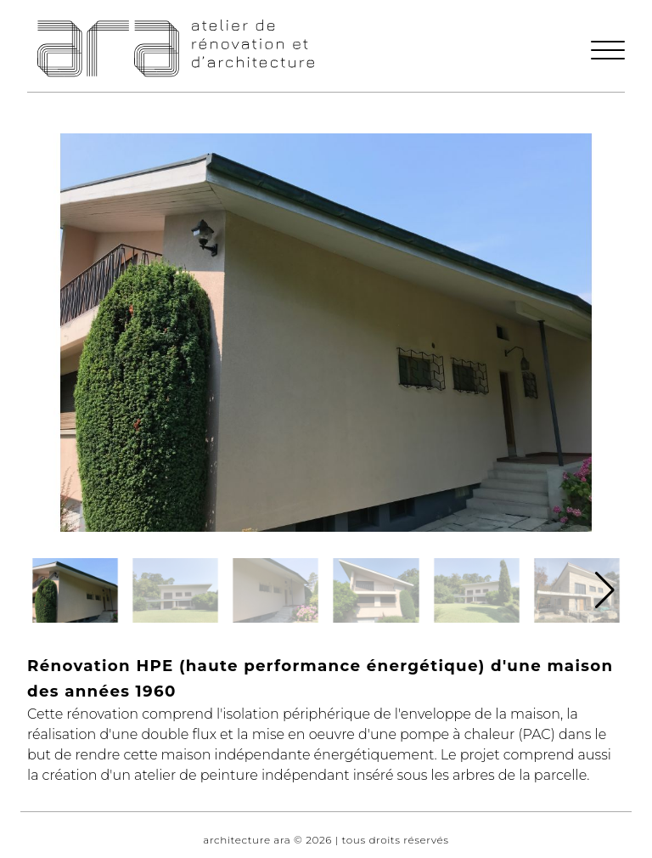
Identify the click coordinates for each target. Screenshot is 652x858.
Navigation (26, 7)
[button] (608, 58)
